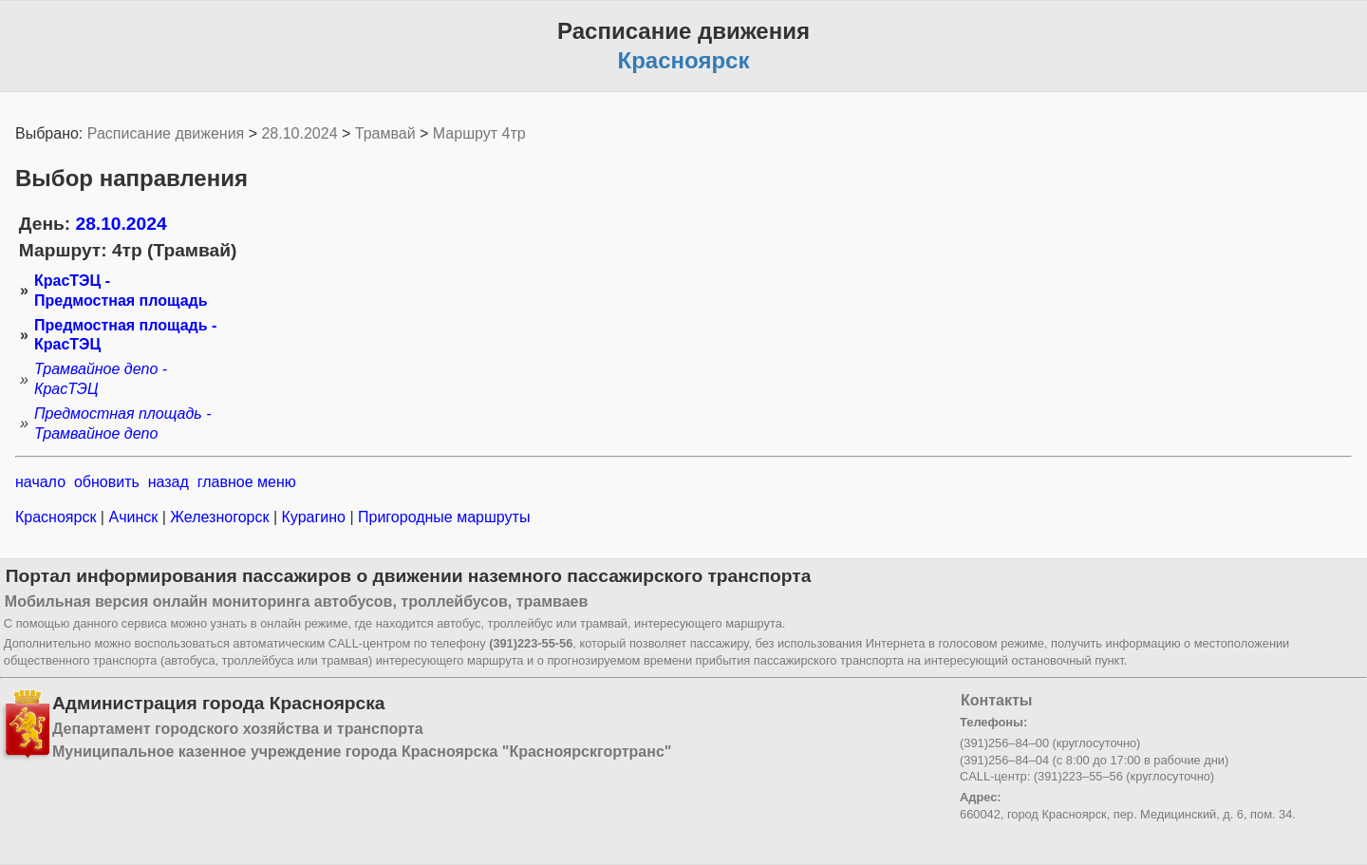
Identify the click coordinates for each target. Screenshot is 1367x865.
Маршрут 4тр (479, 133)
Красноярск (58, 517)
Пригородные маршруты (442, 517)
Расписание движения (165, 133)
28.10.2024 (299, 133)
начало (40, 482)
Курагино (313, 517)
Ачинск (133, 517)
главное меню (246, 482)
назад (168, 482)
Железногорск (219, 517)
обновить (107, 482)
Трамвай (385, 133)
